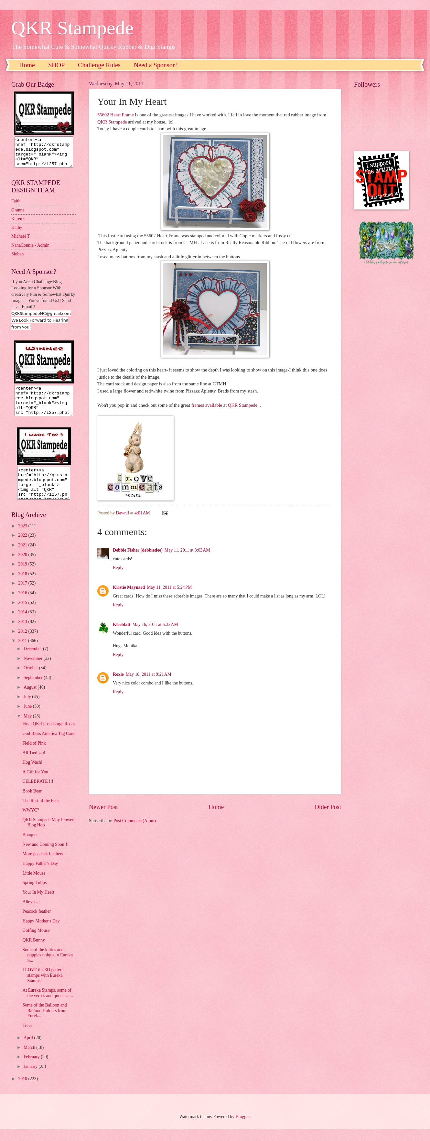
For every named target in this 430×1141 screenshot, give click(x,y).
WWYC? (30, 821)
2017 (23, 594)
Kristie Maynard (129, 587)
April (29, 1049)
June (28, 718)
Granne (18, 215)
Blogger (242, 1128)
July (28, 708)
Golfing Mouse (35, 942)
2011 (23, 652)
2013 (23, 633)
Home (27, 65)
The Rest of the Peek (40, 812)
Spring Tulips (34, 894)
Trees (27, 1037)
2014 (23, 623)
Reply (118, 567)
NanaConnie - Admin (30, 251)
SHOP (56, 65)
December (33, 660)
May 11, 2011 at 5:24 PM (169, 587)
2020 (23, 566)
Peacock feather (36, 922)
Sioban (17, 259)
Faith (15, 206)
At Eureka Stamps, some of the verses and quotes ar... (47, 1004)
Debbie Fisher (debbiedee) (138, 550)
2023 (23, 537)
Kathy (16, 233)
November (34, 670)
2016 (23, 604)
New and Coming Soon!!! (45, 856)
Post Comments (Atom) (134, 820)
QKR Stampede (72, 27)
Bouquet (30, 846)
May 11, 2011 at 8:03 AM (187, 550)
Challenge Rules (99, 65)
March (30, 1059)
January (31, 1078)
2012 (23, 642)
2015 (23, 614)
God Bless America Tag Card (48, 745)
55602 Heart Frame (115, 114)
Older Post (328, 806)
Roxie (118, 674)
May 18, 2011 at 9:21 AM (148, 674)
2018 (23, 585)
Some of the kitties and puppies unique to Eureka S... (47, 966)
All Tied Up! (33, 764)
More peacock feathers (42, 865)
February (32, 1068)
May (28, 727)
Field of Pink (34, 754)
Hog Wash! (32, 773)
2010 (23, 1090)
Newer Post (103, 806)
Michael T (20, 242)
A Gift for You (35, 783)
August (31, 698)
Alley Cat (30, 913)
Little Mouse (33, 884)
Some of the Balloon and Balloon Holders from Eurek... (44, 1022)
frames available (206, 405)
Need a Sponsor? (156, 65)
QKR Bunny (33, 951)
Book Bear (31, 802)
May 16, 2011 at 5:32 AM (155, 624)
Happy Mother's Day (40, 932)
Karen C (18, 224)
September (34, 689)
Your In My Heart (38, 903)
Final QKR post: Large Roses (48, 735)
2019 (23, 575)
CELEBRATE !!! (37, 793)
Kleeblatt (121, 624)
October (31, 679)
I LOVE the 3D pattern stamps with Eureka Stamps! (42, 987)
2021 (23, 556)
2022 (23, 546)
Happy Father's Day (40, 875)
